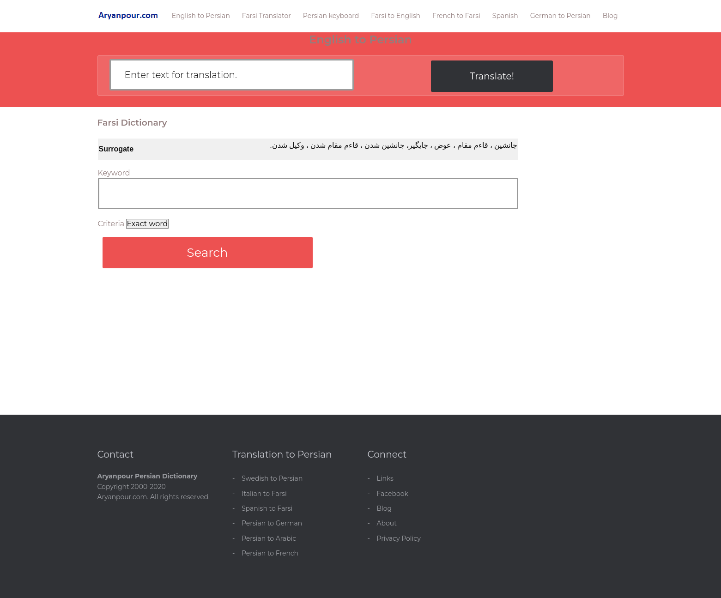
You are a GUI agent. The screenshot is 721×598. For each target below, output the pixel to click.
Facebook (392, 493)
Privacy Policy (399, 538)
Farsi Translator (266, 16)
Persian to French (270, 553)
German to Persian (560, 16)
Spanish (505, 16)
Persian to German (272, 523)
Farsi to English (395, 16)
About (387, 523)
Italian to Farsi (264, 493)
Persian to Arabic (269, 538)
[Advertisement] (361, 345)
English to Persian (201, 16)
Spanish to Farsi (267, 508)
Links (385, 478)
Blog (610, 16)
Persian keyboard (331, 16)
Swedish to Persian (272, 478)
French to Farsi (456, 16)
